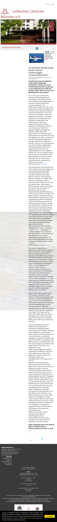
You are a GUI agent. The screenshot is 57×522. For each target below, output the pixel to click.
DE (46, 4)
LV (49, 4)
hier (27, 518)
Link (36, 78)
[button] (52, 29)
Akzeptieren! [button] (49, 516)
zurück (31, 440)
